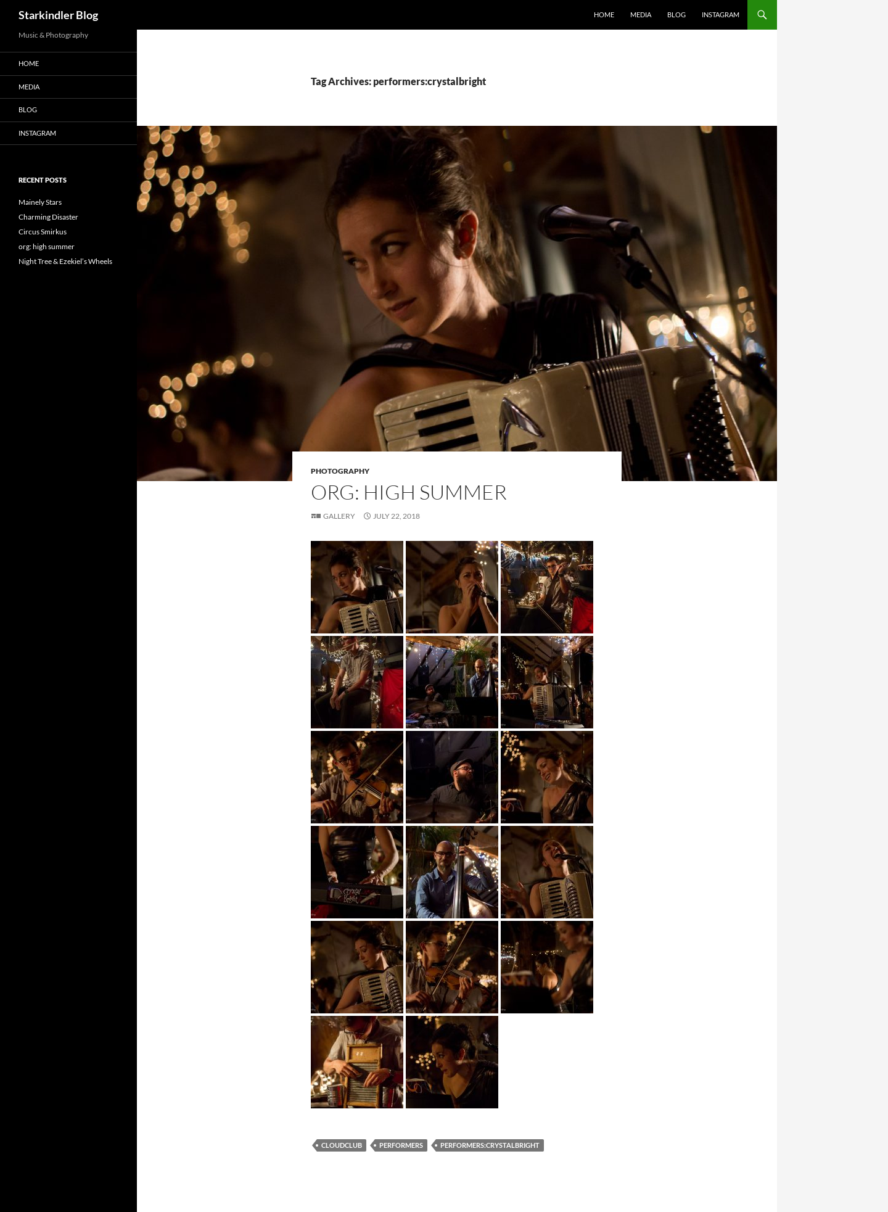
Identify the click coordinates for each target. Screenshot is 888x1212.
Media (640, 14)
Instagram (720, 14)
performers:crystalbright (490, 1145)
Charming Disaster (48, 216)
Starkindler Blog (58, 15)
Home (604, 14)
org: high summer (409, 492)
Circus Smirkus (42, 231)
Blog (676, 14)
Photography (340, 471)
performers (401, 1145)
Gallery (339, 516)
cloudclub (341, 1145)
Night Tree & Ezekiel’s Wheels (65, 261)
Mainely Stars (40, 202)
